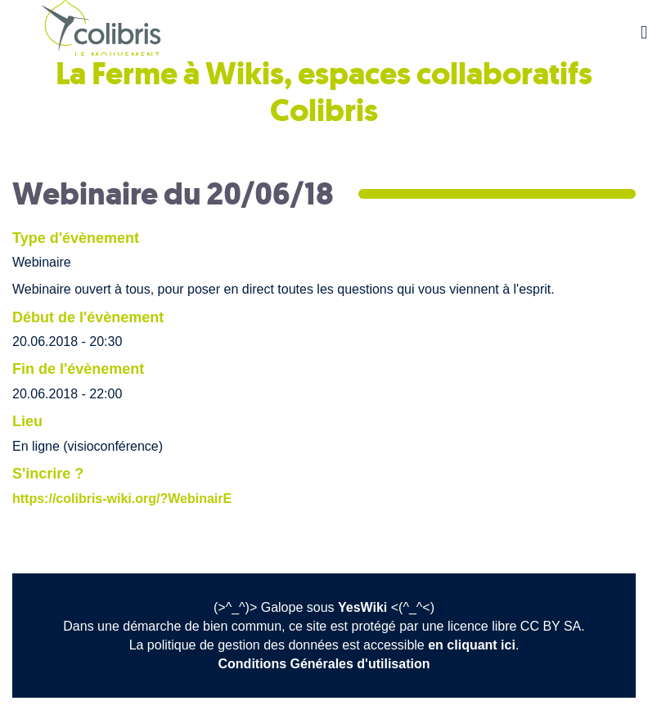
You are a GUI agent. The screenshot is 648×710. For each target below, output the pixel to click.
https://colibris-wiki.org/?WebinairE (122, 499)
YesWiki (362, 607)
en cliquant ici (471, 645)
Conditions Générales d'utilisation (324, 664)
